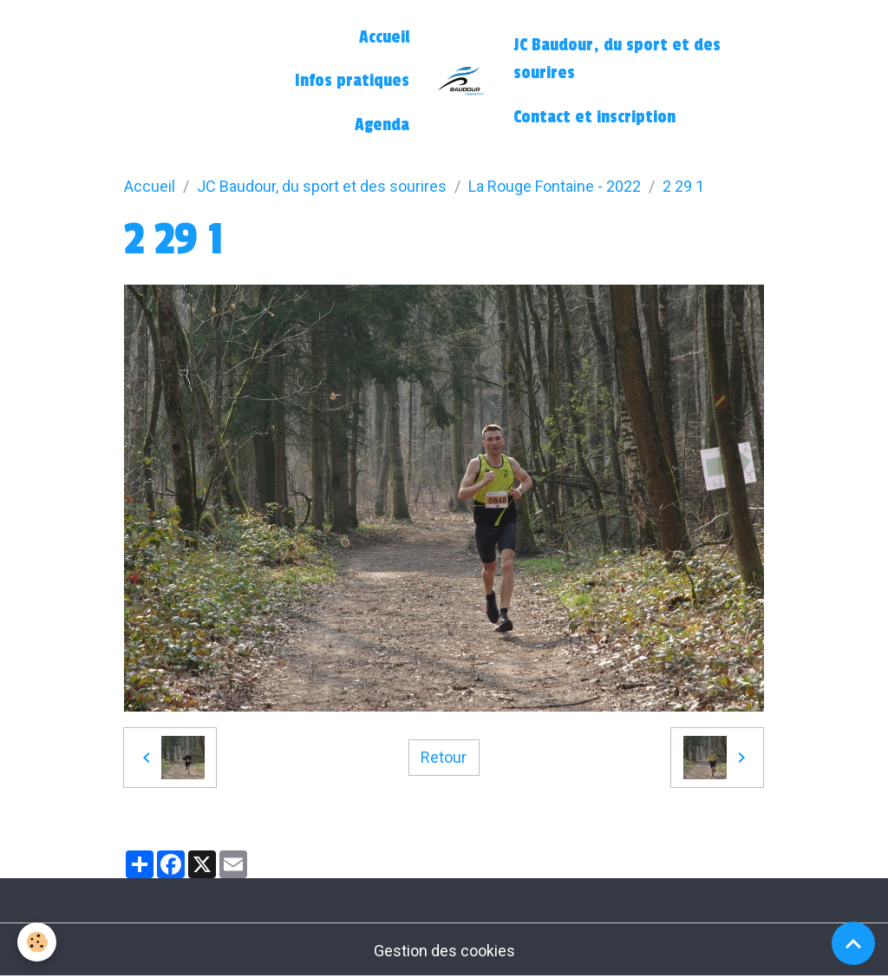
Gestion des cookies (444, 951)
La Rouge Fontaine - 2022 (554, 186)
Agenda (382, 125)
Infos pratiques (352, 80)
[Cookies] (36, 942)
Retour (444, 757)
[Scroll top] (853, 943)
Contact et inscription (594, 117)
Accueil (384, 37)
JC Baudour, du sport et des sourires (617, 59)
